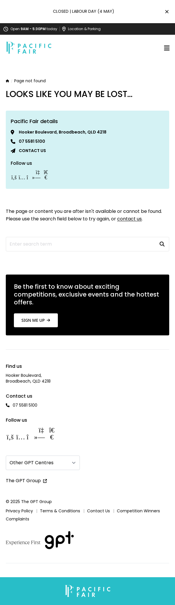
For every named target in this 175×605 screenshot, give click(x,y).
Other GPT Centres (32, 462)
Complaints (17, 519)
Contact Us (98, 511)
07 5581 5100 (32, 141)
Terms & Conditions (60, 511)
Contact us (32, 150)
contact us (129, 218)
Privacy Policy (19, 511)
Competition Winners (138, 511)
